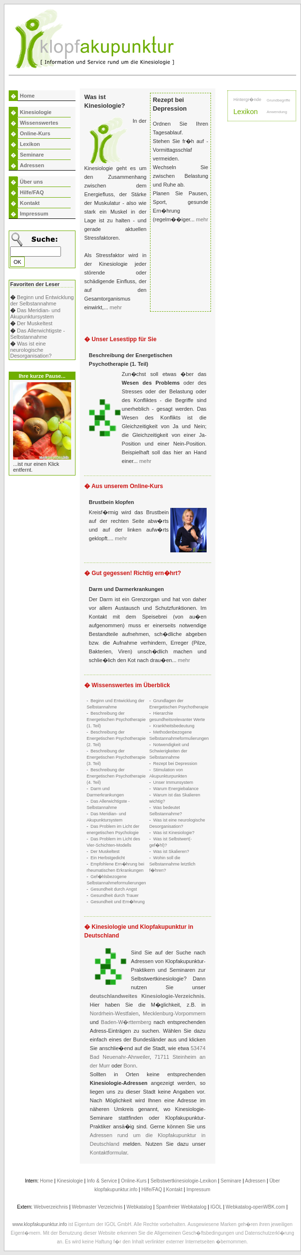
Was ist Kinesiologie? (174, 832)
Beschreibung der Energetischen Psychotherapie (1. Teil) (116, 719)
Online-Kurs (35, 133)
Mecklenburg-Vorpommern (174, 1013)
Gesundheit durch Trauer (114, 895)
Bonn (129, 1065)
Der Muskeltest (34, 323)
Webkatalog (139, 1207)
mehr (116, 307)
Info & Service (102, 1180)
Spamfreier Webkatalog (181, 1207)
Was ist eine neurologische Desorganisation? (31, 350)
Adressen (32, 165)
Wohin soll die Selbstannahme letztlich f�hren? (173, 864)
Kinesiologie (35, 112)
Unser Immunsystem (173, 782)
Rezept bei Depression (175, 763)
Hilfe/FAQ (32, 192)
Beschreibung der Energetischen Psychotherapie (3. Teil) (116, 757)
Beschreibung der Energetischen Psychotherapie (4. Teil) (116, 776)
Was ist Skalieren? (171, 851)
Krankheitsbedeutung (174, 725)
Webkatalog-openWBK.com (255, 1207)
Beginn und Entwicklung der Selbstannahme (42, 300)
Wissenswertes (39, 123)
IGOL (216, 1207)
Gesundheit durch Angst (113, 889)
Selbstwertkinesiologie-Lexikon (183, 1180)
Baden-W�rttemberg (126, 1022)
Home (27, 96)
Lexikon (30, 144)
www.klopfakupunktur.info (39, 1224)
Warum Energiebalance (176, 788)
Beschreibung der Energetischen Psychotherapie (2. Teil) (116, 738)
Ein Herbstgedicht (107, 857)
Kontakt (30, 203)
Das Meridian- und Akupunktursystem (35, 313)
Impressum (34, 213)
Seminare (32, 155)
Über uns (31, 182)
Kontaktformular (108, 1152)
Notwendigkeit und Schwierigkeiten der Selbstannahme (169, 751)
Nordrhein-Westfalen (114, 1013)
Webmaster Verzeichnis (97, 1207)
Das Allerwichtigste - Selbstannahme (37, 334)
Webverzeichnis (51, 1207)
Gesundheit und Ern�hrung (117, 901)
